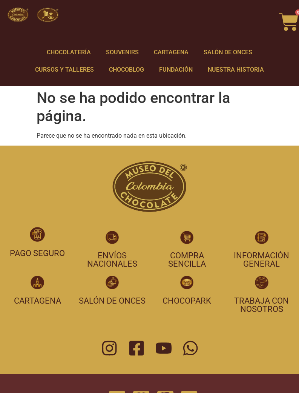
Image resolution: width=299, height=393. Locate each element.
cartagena (37, 300)
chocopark (187, 300)
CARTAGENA (171, 52)
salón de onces (112, 300)
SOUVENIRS (122, 52)
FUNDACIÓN (176, 69)
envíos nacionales (112, 260)
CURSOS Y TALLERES (64, 69)
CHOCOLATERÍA (69, 52)
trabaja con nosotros (261, 305)
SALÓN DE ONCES (228, 52)
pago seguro (37, 253)
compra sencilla (187, 260)
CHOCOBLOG (126, 69)
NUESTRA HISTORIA (236, 69)
